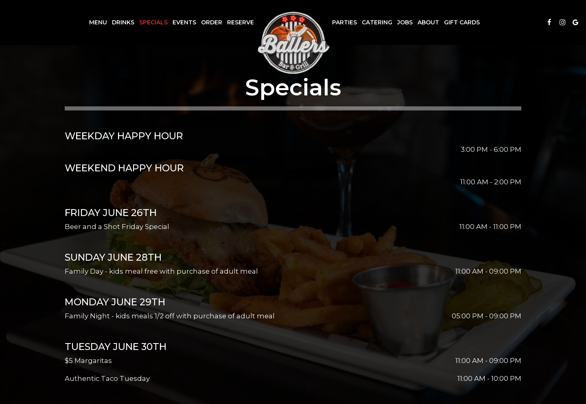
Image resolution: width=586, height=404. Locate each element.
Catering (377, 22)
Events (184, 22)
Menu (98, 22)
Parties (344, 22)
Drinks (123, 22)
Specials (153, 22)
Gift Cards (462, 22)
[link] (293, 42)
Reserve (240, 22)
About (428, 22)
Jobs (405, 22)
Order (211, 22)
